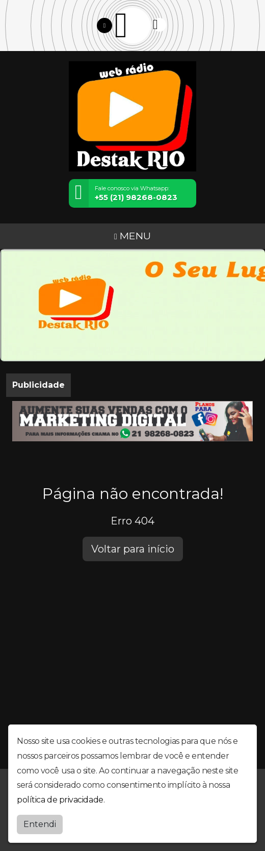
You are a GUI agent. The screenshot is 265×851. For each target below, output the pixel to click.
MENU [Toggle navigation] (132, 236)
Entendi (39, 824)
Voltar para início (132, 549)
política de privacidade (60, 799)
